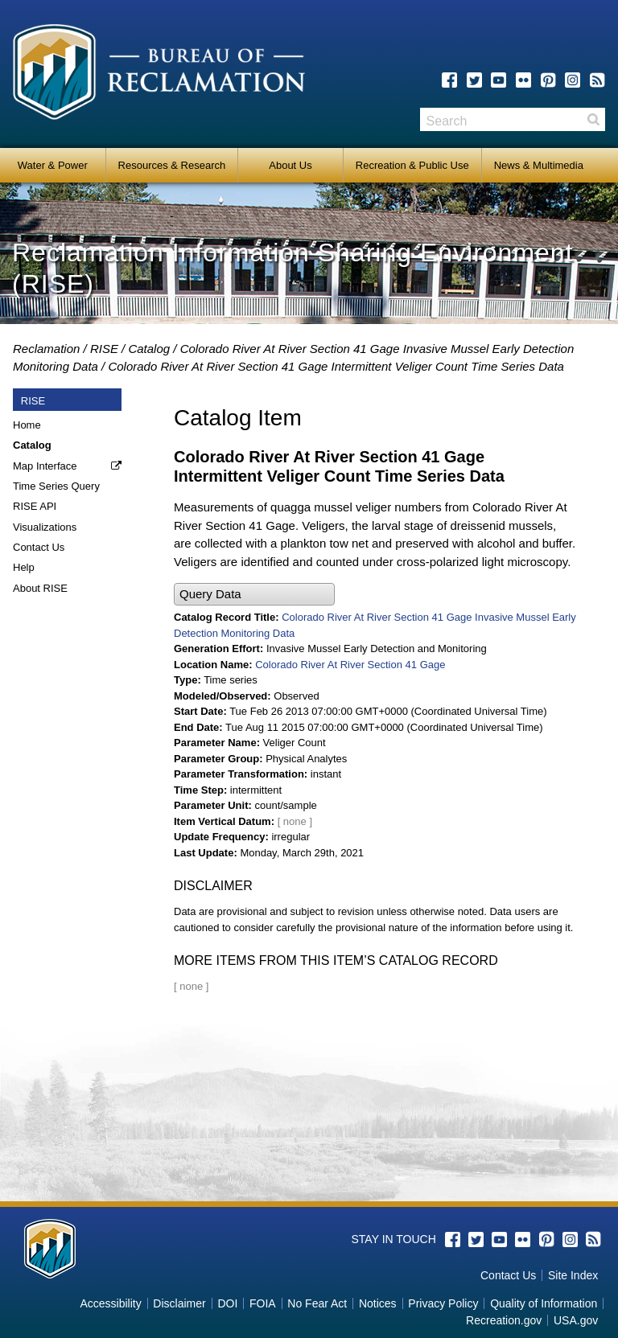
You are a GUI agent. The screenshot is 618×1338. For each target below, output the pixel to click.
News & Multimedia (538, 165)
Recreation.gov (504, 1320)
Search (593, 119)
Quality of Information (543, 1303)
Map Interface (45, 466)
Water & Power (53, 165)
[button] (254, 594)
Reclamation (46, 348)
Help (24, 567)
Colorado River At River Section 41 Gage (350, 665)
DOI (227, 1303)
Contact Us (38, 547)
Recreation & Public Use (412, 165)
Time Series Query (56, 486)
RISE (104, 348)
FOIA (262, 1303)
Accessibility (110, 1303)
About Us (290, 165)
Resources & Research (172, 165)
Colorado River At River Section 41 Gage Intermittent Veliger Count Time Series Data (336, 366)
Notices (378, 1303)
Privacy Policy (443, 1303)
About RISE (40, 588)
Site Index (573, 1275)
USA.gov (576, 1320)
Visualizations (44, 527)
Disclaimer (179, 1303)
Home (27, 425)
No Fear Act (317, 1303)
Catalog (149, 348)
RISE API (34, 506)
